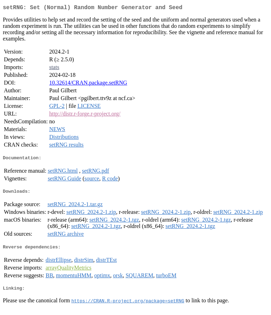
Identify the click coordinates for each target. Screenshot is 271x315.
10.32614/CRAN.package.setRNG (88, 84)
